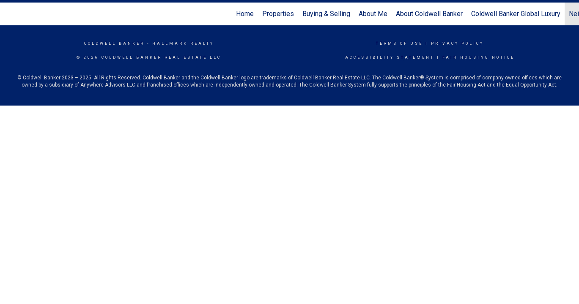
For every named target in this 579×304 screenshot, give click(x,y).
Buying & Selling (326, 14)
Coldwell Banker (114, 43)
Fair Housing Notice (478, 57)
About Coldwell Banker (429, 14)
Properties (278, 14)
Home (245, 14)
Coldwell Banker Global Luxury (515, 14)
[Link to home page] (10, 14)
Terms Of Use (399, 43)
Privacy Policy (457, 43)
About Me (373, 14)
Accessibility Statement (389, 57)
